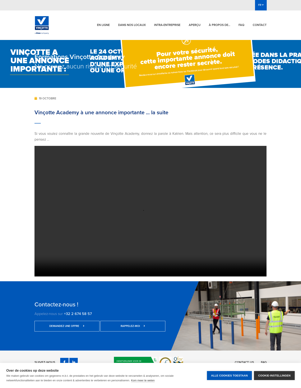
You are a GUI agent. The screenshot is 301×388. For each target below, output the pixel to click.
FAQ (241, 25)
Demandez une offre (60, 326)
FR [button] (261, 5)
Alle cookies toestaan (229, 375)
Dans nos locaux (132, 25)
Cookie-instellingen (274, 375)
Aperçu (194, 25)
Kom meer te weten (143, 380)
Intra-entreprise (167, 25)
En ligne (103, 25)
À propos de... (219, 25)
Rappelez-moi (114, 326)
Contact (260, 25)
